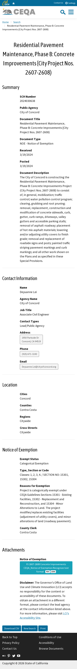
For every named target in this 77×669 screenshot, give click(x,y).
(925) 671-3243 (29, 354)
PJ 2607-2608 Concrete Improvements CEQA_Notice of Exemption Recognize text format (46, 568)
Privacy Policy (10, 643)
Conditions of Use (50, 637)
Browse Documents (51, 648)
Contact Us (58, 3)
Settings (70, 3)
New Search (30, 628)
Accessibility (46, 643)
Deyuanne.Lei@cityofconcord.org (39, 366)
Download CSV (11, 628)
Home (5, 22)
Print (43, 628)
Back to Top (9, 637)
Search (16, 22)
